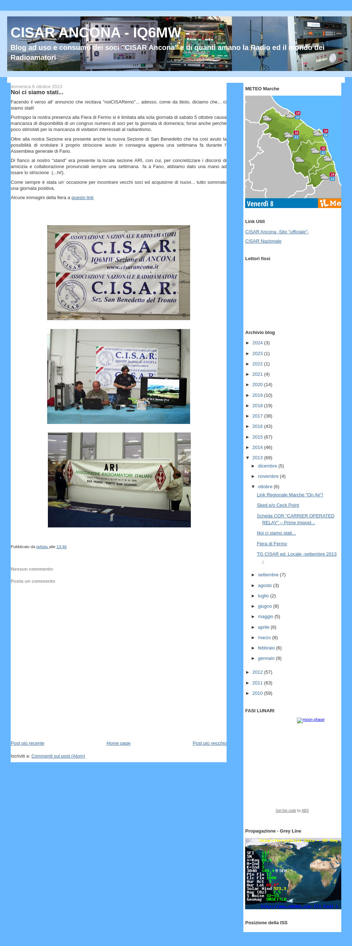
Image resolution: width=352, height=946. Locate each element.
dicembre (268, 466)
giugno (265, 606)
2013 (258, 457)
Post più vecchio (210, 743)
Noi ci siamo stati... (276, 533)
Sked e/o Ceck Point (278, 505)
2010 (258, 693)
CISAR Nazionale (263, 241)
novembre (269, 476)
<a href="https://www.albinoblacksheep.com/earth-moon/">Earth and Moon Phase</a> (292, 768)
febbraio (267, 648)
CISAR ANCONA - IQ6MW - (100, 32)
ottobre (266, 486)
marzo (265, 637)
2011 (258, 683)
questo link (82, 197)
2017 (258, 416)
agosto (265, 585)
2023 (258, 353)
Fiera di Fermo (272, 543)
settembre (269, 574)
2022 (258, 363)
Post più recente (27, 743)
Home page (118, 743)
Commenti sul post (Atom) (58, 756)
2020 (258, 384)
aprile (264, 627)
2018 (258, 405)
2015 (258, 437)
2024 (258, 342)
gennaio (267, 658)
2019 (258, 395)
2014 (258, 447)
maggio (266, 616)
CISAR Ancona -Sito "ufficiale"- (277, 231)
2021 (258, 374)
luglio (264, 595)
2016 (258, 426)
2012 (258, 672)
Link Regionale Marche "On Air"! (290, 494)
